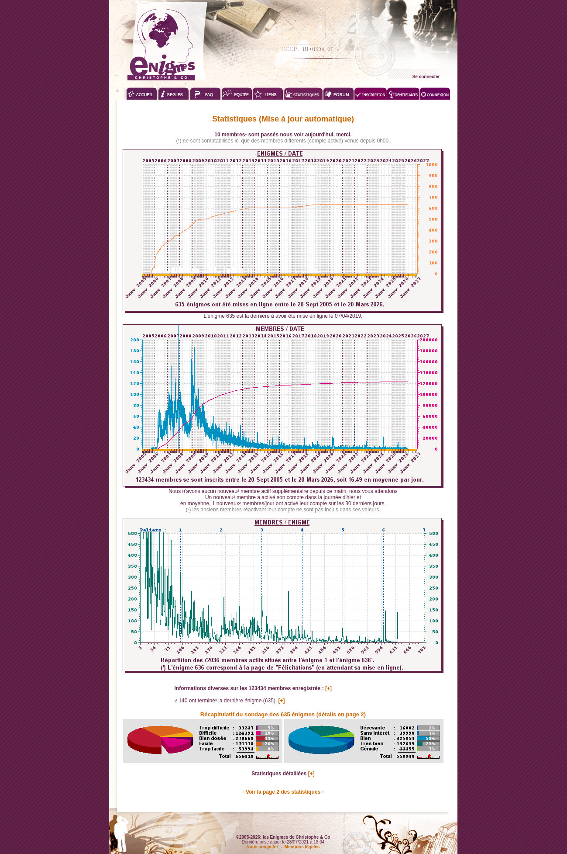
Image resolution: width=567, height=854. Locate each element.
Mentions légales (302, 846)
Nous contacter (262, 846)
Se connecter (426, 76)
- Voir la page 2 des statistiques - (283, 792)
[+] (328, 688)
